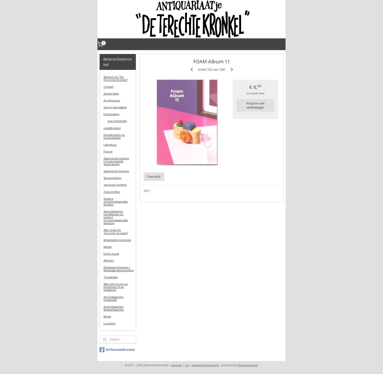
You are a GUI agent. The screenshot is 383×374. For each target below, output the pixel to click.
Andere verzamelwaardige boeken (116, 201)
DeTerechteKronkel (117, 350)
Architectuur (112, 100)
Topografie (111, 277)
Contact (109, 86)
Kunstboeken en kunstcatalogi (114, 136)
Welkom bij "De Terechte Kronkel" (116, 78)
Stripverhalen (112, 178)
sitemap (176, 365)
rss (187, 365)
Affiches (109, 260)
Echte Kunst (111, 253)
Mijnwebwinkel (248, 365)
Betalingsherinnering (117, 240)
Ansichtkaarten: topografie (114, 298)
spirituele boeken (115, 185)
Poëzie (108, 151)
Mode (107, 316)
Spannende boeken (116, 171)
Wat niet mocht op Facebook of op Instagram (116, 287)
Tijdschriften (112, 192)
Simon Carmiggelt (115, 107)
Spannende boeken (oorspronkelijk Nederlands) (116, 161)
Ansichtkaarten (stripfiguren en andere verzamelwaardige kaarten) (116, 217)
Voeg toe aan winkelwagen (255, 105)
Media (108, 247)
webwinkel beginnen (205, 365)
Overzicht (153, 177)
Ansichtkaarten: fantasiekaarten (114, 308)
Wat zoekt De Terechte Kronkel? (116, 231)
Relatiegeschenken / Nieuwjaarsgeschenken (119, 268)
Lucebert (110, 323)
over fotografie (117, 121)
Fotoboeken (111, 114)
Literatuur (110, 144)
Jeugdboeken (112, 128)
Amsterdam (111, 93)
